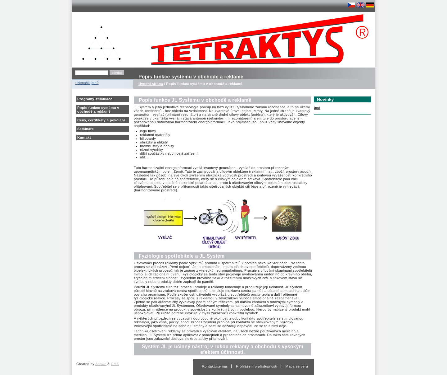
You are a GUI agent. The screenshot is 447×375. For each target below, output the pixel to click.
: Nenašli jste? (86, 83)
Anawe (100, 364)
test (317, 108)
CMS (115, 364)
